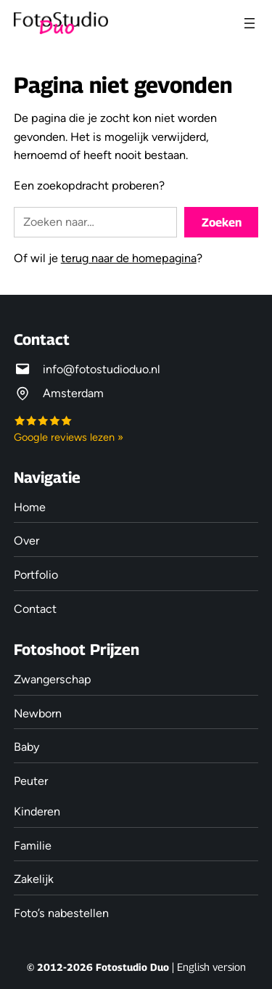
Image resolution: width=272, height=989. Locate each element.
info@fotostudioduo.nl (101, 369)
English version (211, 967)
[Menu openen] (249, 23)
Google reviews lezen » (68, 437)
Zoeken (222, 222)
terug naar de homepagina (129, 258)
